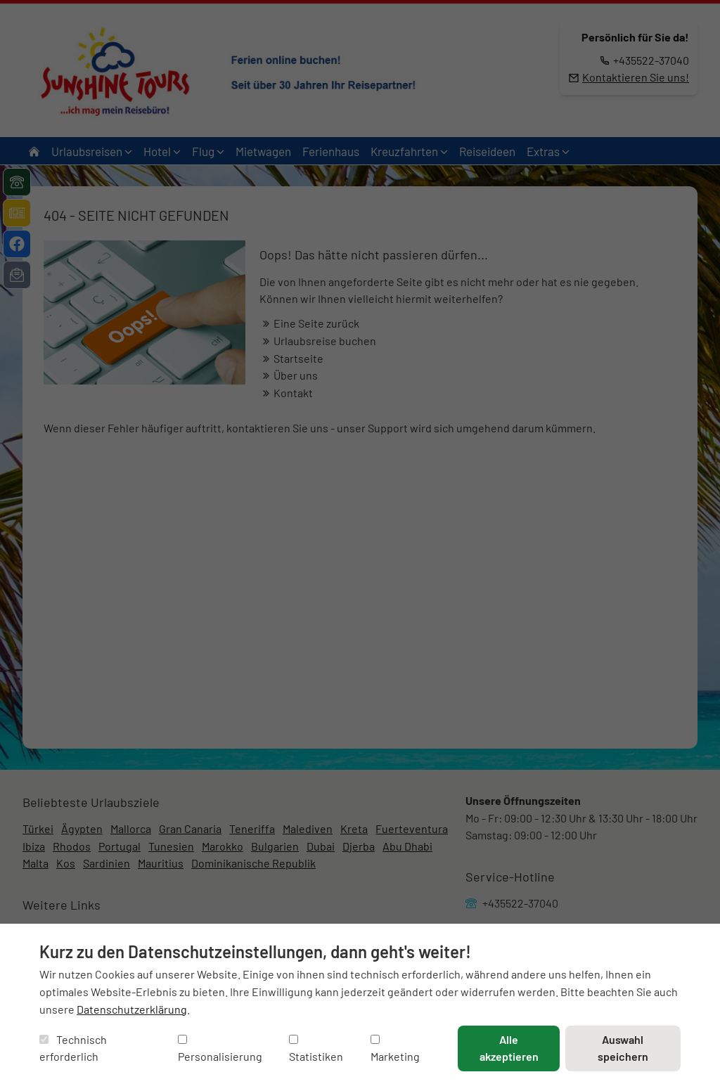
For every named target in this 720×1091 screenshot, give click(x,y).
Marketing (395, 1049)
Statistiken (316, 1049)
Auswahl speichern (623, 1048)
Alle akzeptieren (509, 1048)
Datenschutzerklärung (132, 1009)
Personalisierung (220, 1049)
